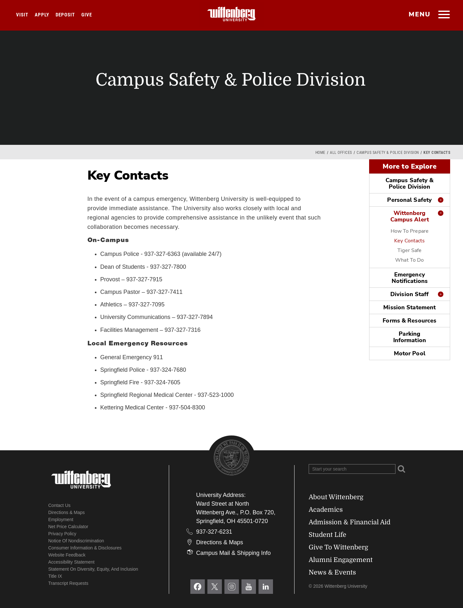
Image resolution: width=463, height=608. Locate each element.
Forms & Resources (409, 320)
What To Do (409, 260)
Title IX (55, 576)
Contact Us (59, 505)
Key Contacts (409, 240)
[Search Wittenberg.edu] (352, 469)
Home (320, 152)
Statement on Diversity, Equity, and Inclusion (93, 569)
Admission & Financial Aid (349, 522)
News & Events (332, 572)
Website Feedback (67, 554)
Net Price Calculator (68, 526)
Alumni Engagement (341, 560)
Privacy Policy (62, 533)
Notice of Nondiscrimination (76, 540)
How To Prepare (410, 231)
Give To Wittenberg (338, 547)
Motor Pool (409, 353)
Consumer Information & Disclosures (85, 547)
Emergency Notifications (410, 277)
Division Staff (409, 294)
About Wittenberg (336, 497)
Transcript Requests (68, 583)
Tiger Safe (409, 250)
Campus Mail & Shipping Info (233, 553)
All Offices (341, 152)
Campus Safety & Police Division (388, 152)
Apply (42, 15)
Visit (22, 15)
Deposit (65, 15)
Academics (326, 509)
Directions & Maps (66, 512)
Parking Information (409, 337)
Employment (60, 519)
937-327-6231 (214, 531)
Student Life (327, 534)
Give (86, 15)
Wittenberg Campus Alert (409, 216)
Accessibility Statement (71, 562)
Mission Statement (409, 307)
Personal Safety (409, 200)
